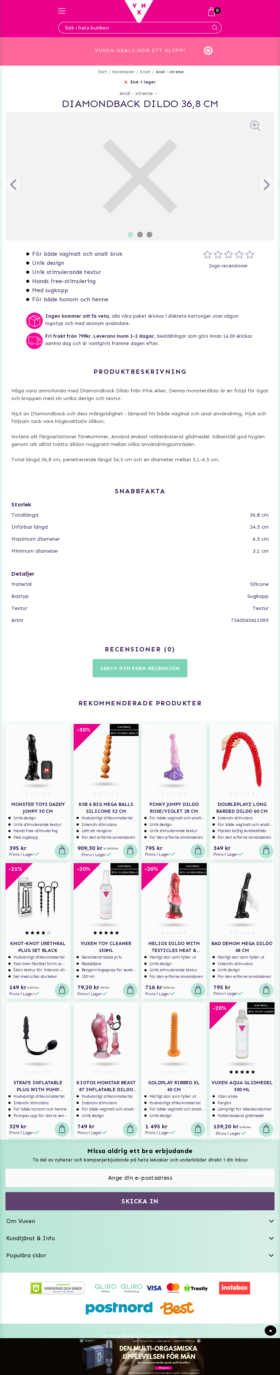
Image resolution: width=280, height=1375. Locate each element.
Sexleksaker (123, 59)
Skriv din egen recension (140, 656)
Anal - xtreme (170, 59)
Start (102, 59)
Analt (145, 59)
